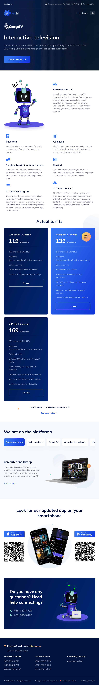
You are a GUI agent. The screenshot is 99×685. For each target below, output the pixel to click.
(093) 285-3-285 (21, 615)
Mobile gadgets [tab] (36, 442)
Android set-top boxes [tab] (75, 442)
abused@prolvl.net (75, 661)
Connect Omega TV (17, 59)
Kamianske (35, 646)
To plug (25, 283)
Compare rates (49, 413)
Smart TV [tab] (54, 442)
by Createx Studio (69, 681)
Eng (84, 13)
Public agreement (88, 681)
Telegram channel (53, 4)
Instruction (10, 483)
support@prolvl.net (12, 669)
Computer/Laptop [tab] (14, 442)
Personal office (87, 4)
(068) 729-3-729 (71, 4)
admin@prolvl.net (43, 669)
